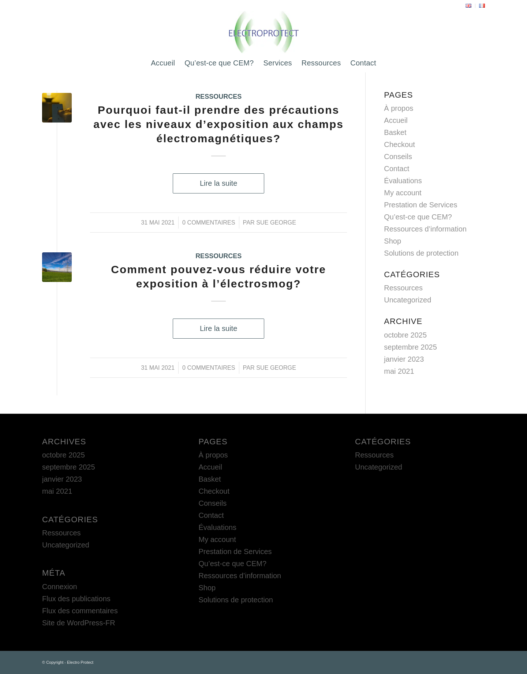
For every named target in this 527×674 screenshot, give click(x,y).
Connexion (59, 587)
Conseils (398, 157)
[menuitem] (468, 6)
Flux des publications (76, 599)
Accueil (395, 120)
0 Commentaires (208, 222)
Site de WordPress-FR (78, 623)
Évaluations (403, 181)
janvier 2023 (404, 359)
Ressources (218, 96)
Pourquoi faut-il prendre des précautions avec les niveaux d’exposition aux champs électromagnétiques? (218, 124)
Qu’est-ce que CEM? (418, 217)
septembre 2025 (410, 347)
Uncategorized (407, 300)
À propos (398, 108)
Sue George (276, 222)
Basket (395, 132)
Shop (392, 241)
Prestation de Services (420, 205)
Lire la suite (218, 183)
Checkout (399, 144)
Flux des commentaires (80, 611)
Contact (396, 169)
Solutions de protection (421, 253)
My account (402, 193)
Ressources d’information (425, 229)
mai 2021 (399, 371)
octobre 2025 (405, 335)
